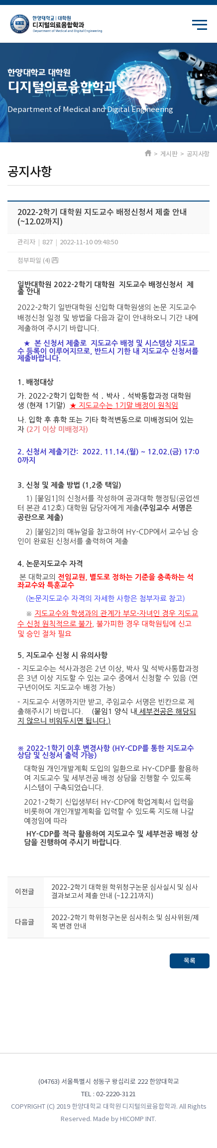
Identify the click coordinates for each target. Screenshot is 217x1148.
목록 (190, 961)
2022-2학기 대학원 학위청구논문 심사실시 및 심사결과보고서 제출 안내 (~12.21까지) (124, 892)
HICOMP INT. (138, 1119)
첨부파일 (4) (37, 261)
